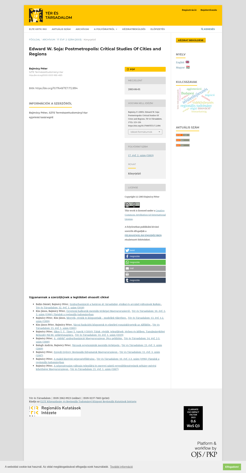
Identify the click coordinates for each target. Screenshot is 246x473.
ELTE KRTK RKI (38, 29)
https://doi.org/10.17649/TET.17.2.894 (56, 88)
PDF (132, 69)
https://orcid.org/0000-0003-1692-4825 (45, 75)
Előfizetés (158, 29)
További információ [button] (121, 466)
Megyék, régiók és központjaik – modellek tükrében (96, 317)
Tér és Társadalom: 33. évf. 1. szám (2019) (99, 335)
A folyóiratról (104, 29)
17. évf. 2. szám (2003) (69, 39)
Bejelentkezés (209, 10)
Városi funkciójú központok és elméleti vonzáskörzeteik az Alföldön (112, 324)
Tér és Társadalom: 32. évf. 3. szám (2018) (60, 307)
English (182, 62)
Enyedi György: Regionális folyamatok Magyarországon (86, 352)
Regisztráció (189, 10)
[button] (145, 250)
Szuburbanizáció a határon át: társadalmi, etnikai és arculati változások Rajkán (115, 304)
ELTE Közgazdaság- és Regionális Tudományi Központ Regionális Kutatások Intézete (88, 401)
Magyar (183, 67)
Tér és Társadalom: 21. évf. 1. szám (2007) (94, 369)
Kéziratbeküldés (133, 29)
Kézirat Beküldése (190, 40)
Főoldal (34, 39)
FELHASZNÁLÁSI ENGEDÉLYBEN (143, 235)
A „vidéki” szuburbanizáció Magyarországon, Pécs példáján (88, 338)
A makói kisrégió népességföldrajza (74, 358)
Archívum (82, 29)
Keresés (208, 29)
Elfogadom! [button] (232, 466)
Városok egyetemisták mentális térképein (96, 345)
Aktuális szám (61, 29)
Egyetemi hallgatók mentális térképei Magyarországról (98, 311)
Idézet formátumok (141, 131)
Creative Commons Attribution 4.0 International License (145, 215)
